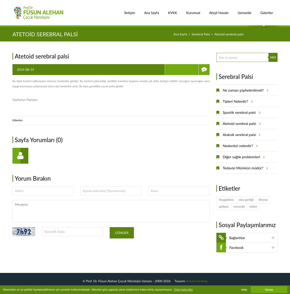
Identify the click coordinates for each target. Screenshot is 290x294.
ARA (273, 57)
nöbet (253, 206)
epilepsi (224, 206)
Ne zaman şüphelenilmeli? (245, 90)
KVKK (172, 10)
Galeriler (266, 10)
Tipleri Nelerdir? (237, 101)
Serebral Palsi (200, 34)
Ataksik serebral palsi (241, 134)
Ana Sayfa (151, 10)
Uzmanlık (244, 10)
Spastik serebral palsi (241, 112)
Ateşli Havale (218, 10)
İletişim (129, 10)
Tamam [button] (269, 289)
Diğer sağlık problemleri (243, 156)
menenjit (239, 206)
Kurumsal (193, 10)
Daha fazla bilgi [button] (183, 289)
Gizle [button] (244, 289)
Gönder (122, 233)
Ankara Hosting (197, 281)
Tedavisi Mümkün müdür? (244, 168)
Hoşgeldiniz (226, 200)
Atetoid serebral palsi (241, 123)
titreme (263, 200)
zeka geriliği (246, 200)
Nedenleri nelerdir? (239, 145)
